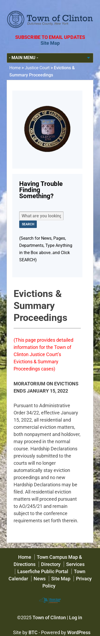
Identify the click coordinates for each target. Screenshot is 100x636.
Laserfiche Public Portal (42, 571)
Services (75, 564)
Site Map (50, 43)
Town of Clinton (49, 617)
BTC (33, 632)
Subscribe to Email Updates (50, 37)
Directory (51, 564)
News (40, 578)
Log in (75, 617)
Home (15, 67)
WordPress (78, 632)
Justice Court (37, 67)
